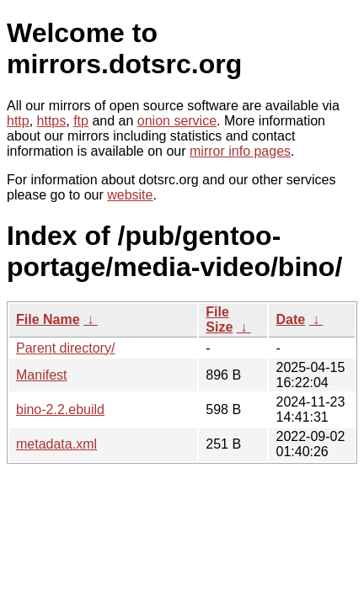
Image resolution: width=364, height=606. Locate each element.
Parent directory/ (65, 348)
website (130, 195)
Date (290, 319)
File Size (219, 319)
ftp (80, 121)
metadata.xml (56, 444)
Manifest (41, 375)
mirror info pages (240, 151)
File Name (48, 319)
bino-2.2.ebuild (60, 409)
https (52, 121)
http (18, 121)
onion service (177, 121)
